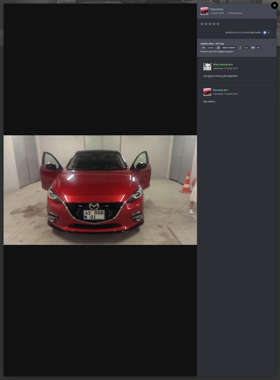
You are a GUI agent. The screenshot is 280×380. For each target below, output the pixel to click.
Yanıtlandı (225, 68)
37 (226, 90)
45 (231, 65)
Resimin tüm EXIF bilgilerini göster (217, 51)
